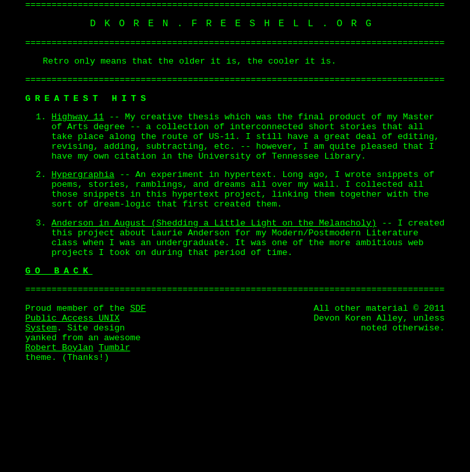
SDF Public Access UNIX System (86, 318)
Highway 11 (78, 117)
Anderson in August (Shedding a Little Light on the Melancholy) (214, 223)
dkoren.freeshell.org (235, 23)
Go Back (59, 271)
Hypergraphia (83, 175)
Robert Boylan (60, 348)
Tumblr (114, 348)
